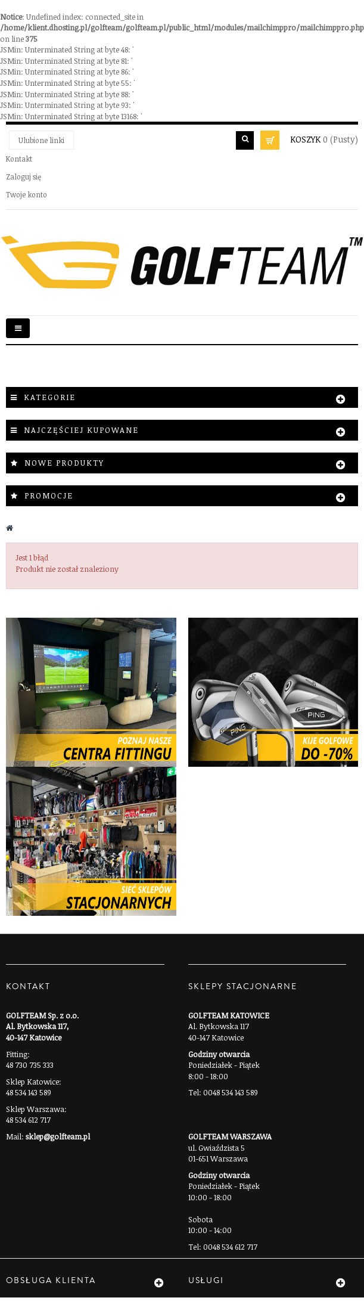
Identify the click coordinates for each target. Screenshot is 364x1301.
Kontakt (19, 158)
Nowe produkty (64, 462)
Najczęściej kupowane (81, 430)
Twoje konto (26, 194)
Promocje (48, 495)
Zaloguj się (23, 176)
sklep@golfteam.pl (58, 1136)
